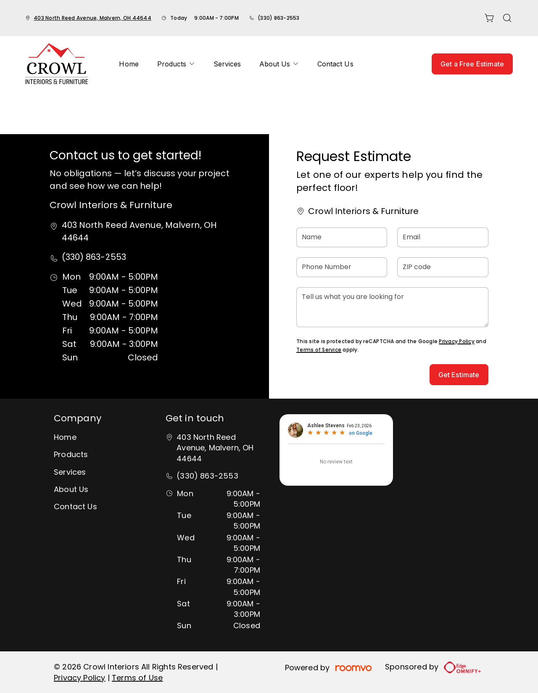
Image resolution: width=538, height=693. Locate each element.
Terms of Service (318, 349)
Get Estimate (459, 374)
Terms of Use (137, 677)
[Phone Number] (341, 267)
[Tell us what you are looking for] (392, 307)
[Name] (341, 237)
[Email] (442, 237)
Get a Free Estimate (472, 64)
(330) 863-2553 (278, 17)
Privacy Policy (456, 341)
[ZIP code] (442, 267)
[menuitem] (128, 64)
